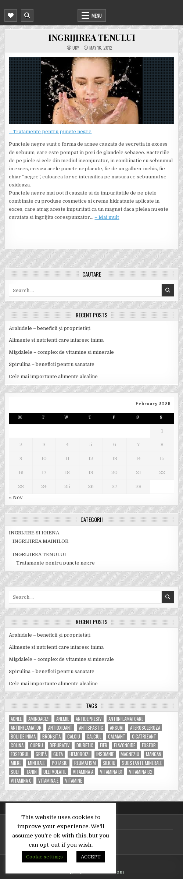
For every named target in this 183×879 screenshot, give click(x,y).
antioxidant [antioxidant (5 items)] (60, 727)
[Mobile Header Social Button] (10, 15)
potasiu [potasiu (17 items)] (60, 762)
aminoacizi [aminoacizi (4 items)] (39, 718)
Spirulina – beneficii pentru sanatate (51, 364)
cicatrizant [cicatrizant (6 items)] (144, 736)
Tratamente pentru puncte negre (55, 563)
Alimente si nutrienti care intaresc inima (56, 340)
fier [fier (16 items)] (103, 745)
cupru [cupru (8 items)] (36, 745)
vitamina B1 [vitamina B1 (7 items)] (111, 771)
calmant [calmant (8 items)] (116, 736)
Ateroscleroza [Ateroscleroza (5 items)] (145, 727)
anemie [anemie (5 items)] (62, 718)
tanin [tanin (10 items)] (31, 771)
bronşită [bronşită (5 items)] (51, 736)
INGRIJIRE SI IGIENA (34, 532)
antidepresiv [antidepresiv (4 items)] (89, 718)
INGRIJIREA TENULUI (91, 37)
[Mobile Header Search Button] (27, 15)
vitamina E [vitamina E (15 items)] (48, 780)
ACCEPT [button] (91, 857)
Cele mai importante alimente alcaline (53, 376)
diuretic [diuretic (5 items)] (84, 745)
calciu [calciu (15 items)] (73, 736)
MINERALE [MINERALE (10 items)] (36, 762)
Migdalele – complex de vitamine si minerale (61, 352)
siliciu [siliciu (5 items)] (109, 762)
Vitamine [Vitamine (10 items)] (73, 780)
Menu (97, 15)
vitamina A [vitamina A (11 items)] (83, 771)
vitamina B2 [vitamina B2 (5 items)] (140, 771)
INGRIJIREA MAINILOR (40, 541)
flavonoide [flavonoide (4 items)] (124, 745)
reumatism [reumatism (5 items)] (85, 762)
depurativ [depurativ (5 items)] (60, 745)
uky (75, 48)
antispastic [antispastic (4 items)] (91, 727)
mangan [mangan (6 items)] (153, 754)
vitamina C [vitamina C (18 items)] (21, 780)
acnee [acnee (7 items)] (16, 718)
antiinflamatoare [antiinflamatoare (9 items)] (125, 718)
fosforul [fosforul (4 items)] (20, 754)
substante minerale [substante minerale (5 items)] (142, 762)
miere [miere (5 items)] (16, 762)
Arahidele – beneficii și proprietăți (49, 328)
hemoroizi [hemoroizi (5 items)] (79, 754)
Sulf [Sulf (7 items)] (15, 771)
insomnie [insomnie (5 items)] (105, 754)
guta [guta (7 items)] (58, 754)
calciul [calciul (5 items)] (94, 736)
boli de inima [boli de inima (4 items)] (23, 736)
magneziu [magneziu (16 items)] (130, 754)
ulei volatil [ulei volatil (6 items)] (54, 771)
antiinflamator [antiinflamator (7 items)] (26, 727)
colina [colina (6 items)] (17, 745)
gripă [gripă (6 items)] (41, 754)
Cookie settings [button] (44, 857)
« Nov (16, 497)
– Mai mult (106, 217)
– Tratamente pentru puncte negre (50, 131)
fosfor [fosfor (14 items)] (149, 745)
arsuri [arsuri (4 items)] (116, 727)
